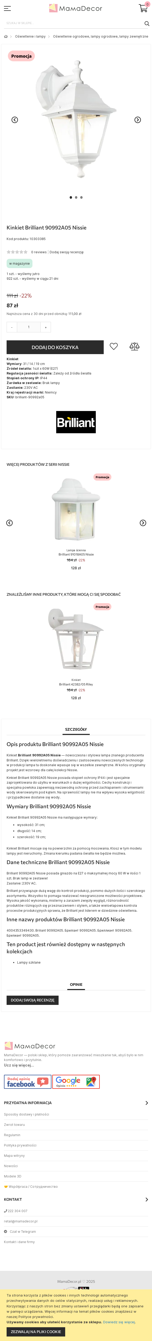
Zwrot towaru (14, 1125)
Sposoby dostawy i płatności (26, 1114)
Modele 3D (12, 1176)
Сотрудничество (44, 1187)
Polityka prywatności (20, 1145)
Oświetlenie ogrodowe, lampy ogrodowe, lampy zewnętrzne (100, 36)
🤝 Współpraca (15, 1187)
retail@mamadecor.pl (20, 1221)
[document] (77, 1315)
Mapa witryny (14, 1156)
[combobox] (76, 23)
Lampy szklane (29, 962)
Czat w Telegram (20, 1232)
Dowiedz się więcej (119, 1322)
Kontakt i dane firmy (19, 1242)
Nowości (11, 1166)
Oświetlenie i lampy (30, 36)
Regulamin (12, 1135)
